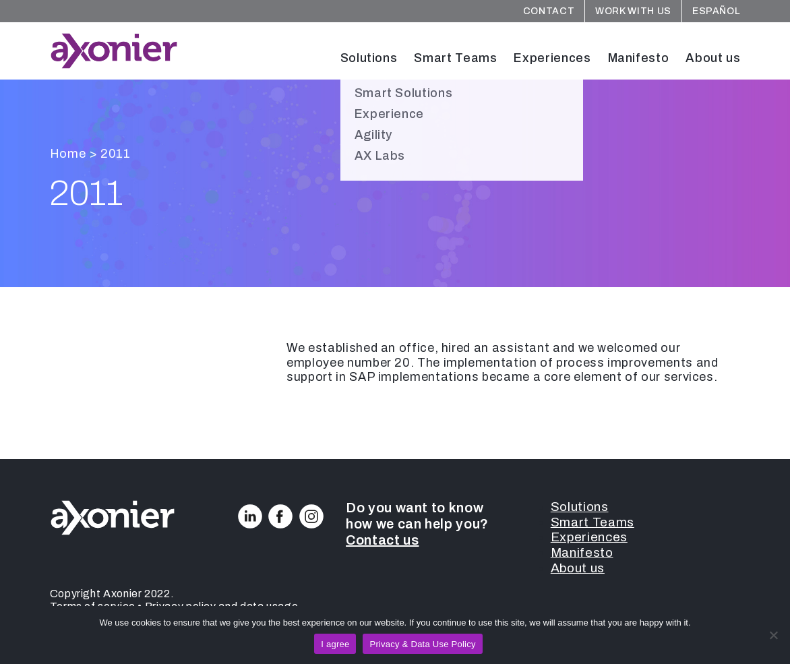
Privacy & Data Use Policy (422, 644)
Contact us (382, 540)
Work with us (633, 11)
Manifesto (638, 58)
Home (68, 153)
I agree (335, 644)
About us (713, 58)
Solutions (369, 58)
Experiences (552, 58)
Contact (548, 11)
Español (716, 11)
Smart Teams (455, 58)
